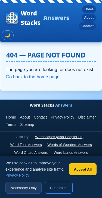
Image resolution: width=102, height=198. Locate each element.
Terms (11, 124)
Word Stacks (37, 18)
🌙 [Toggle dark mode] (7, 35)
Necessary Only (24, 188)
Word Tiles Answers (26, 145)
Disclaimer (87, 117)
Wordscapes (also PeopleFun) (59, 137)
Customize (58, 188)
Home (89, 9)
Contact (87, 26)
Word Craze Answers (31, 153)
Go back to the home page (33, 76)
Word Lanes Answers (71, 153)
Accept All (83, 169)
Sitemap (27, 124)
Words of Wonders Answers (69, 145)
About (89, 18)
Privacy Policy (63, 117)
